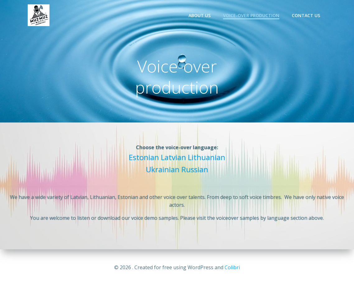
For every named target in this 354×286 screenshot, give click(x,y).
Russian (194, 169)
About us (200, 15)
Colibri (232, 267)
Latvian (173, 157)
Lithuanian (206, 157)
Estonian (144, 157)
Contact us (306, 15)
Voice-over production (251, 15)
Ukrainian (162, 169)
